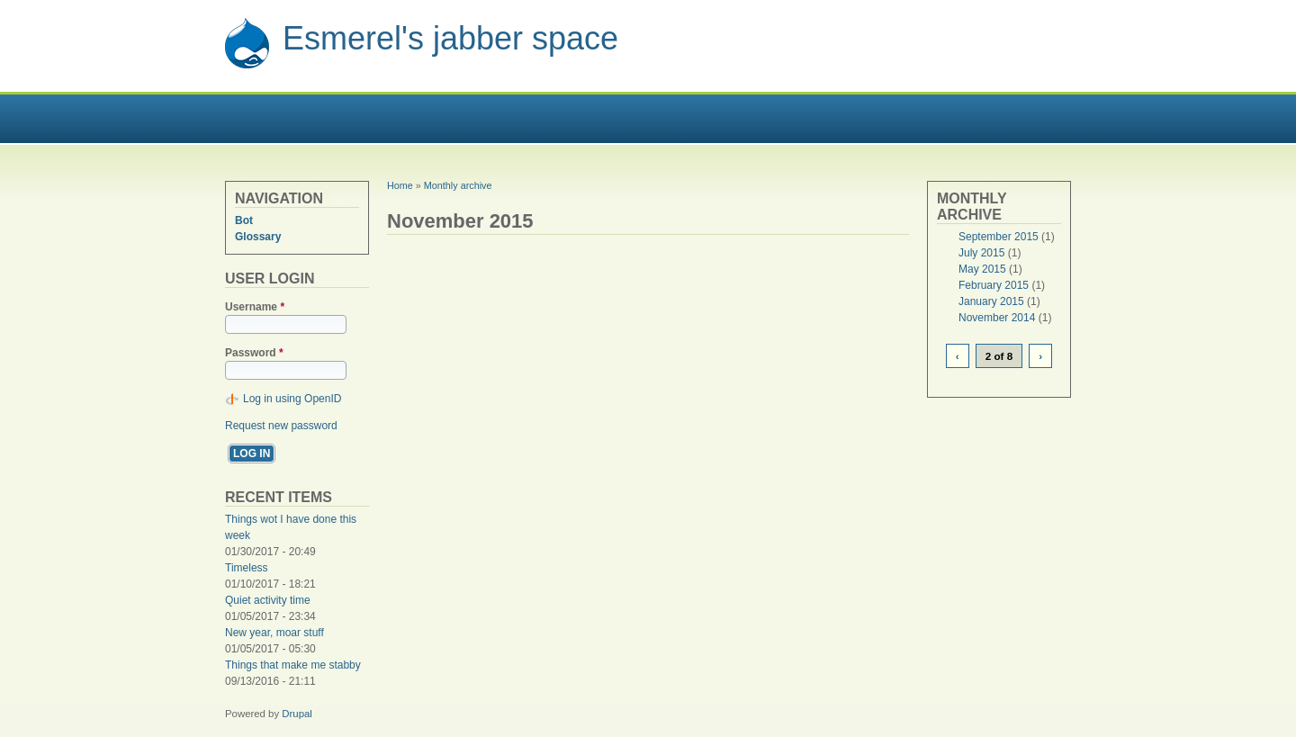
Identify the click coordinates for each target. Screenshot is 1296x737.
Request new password (281, 425)
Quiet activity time (267, 600)
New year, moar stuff (274, 632)
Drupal (297, 713)
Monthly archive (458, 185)
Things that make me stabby (293, 665)
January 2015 (991, 301)
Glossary (258, 236)
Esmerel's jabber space (450, 38)
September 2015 (998, 236)
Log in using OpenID (292, 398)
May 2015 (982, 269)
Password (254, 352)
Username (254, 307)
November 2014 (996, 317)
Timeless (246, 568)
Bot (244, 220)
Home (400, 185)
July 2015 (981, 253)
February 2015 (993, 285)
